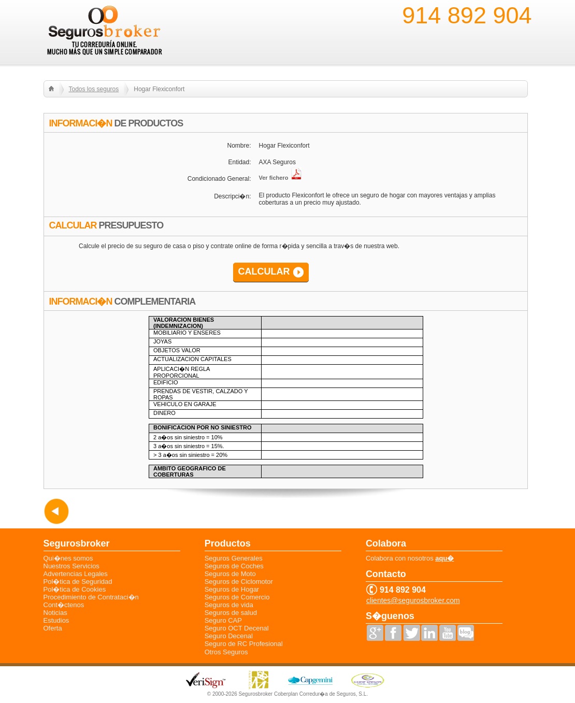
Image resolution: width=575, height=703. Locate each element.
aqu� (444, 558)
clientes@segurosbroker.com (413, 601)
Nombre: (239, 145)
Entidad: (239, 162)
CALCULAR (264, 271)
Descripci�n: (232, 196)
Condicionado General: (219, 178)
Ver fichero (280, 178)
